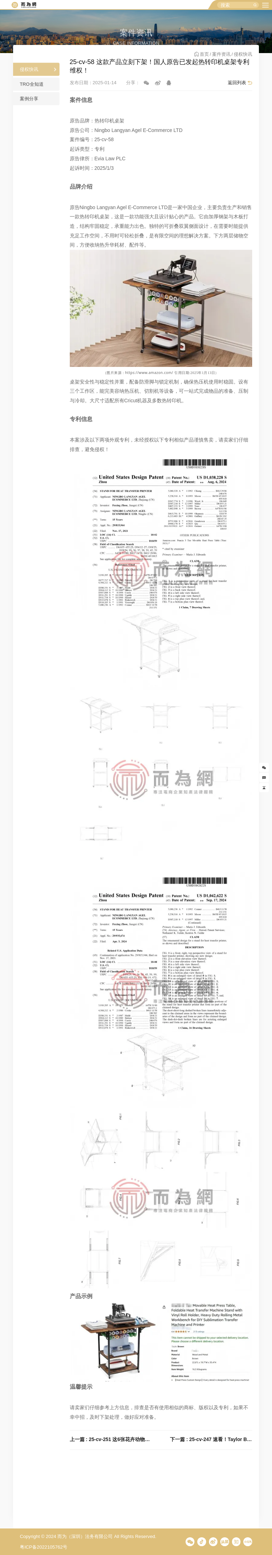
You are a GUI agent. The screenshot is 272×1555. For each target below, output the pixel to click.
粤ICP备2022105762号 (43, 1547)
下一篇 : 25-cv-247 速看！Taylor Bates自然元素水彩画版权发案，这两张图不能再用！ (211, 1439)
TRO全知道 (32, 88)
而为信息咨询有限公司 (23, 5)
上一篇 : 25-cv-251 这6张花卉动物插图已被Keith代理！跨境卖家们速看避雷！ (111, 1439)
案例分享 (29, 103)
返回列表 (237, 82)
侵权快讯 (29, 73)
